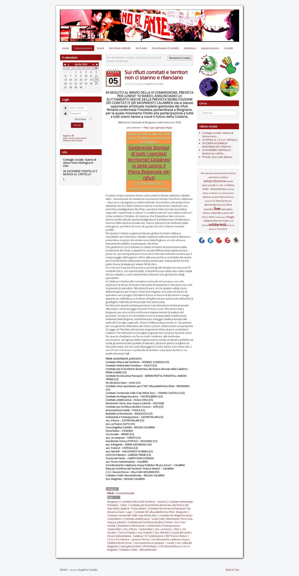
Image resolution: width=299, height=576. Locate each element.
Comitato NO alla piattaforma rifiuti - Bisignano (161, 512)
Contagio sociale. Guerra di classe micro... (217, 134)
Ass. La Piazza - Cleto (167, 529)
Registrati (69, 135)
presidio (225, 213)
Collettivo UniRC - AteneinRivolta (138, 549)
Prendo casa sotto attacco (217, 157)
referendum (221, 217)
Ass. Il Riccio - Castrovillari (138, 529)
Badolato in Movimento (131, 525)
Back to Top (232, 569)
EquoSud (221, 204)
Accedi (77, 125)
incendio (208, 209)
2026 (84, 64)
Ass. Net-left (162, 532)
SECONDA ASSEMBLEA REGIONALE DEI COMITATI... (217, 144)
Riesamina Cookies (179, 57)
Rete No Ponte (221, 220)
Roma (205, 225)
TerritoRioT (222, 229)
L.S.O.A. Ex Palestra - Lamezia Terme (128, 539)
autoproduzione (214, 181)
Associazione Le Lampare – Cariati (154, 543)
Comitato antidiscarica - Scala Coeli (144, 518)
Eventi (100, 48)
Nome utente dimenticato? (75, 138)
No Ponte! (141, 48)
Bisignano (113, 501)
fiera (229, 204)
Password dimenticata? (73, 140)
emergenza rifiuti (130, 546)
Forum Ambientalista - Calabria (125, 536)
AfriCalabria (230, 173)
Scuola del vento (180, 532)
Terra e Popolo (127, 532)
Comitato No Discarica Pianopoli (166, 508)
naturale (216, 213)
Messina (206, 213)
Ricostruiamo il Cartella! (165, 48)
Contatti (228, 48)
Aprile (78, 64)
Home (65, 48)
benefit (229, 181)
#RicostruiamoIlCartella (212, 173)
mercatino (226, 209)
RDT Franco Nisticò (176, 536)
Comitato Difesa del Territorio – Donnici (143, 501)
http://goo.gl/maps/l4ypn (158, 127)
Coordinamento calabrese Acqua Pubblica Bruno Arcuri (218, 197)
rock (231, 220)
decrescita (210, 204)
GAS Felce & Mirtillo (120, 48)
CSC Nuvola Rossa (170, 546)
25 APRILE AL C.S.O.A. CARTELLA (219, 139)
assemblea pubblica (218, 177)
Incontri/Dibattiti (125, 493)
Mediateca (190, 48)
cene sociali (208, 185)
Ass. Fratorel (145, 532)
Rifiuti (110, 493)
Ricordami (80, 119)
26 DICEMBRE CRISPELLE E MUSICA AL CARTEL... (216, 151)
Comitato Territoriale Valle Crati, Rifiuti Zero (132, 515)
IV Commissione (154, 536)
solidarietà (217, 224)
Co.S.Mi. (220, 185)
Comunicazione (83, 48)
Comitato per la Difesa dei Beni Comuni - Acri (153, 522)
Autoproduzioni (210, 48)
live (217, 208)
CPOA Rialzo (150, 546)
